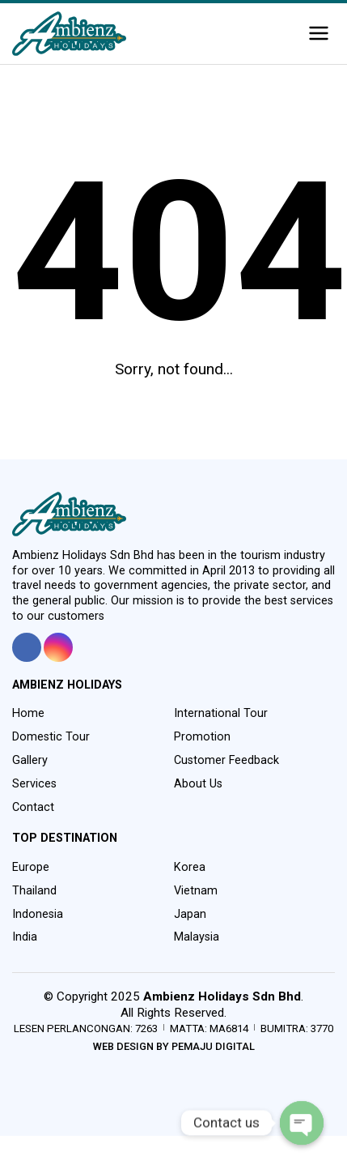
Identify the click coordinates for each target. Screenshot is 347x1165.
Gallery (30, 760)
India (24, 937)
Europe (30, 867)
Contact (33, 807)
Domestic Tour (51, 737)
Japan (190, 914)
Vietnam (196, 891)
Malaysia (196, 937)
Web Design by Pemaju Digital (174, 1046)
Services (34, 784)
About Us (198, 784)
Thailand (34, 891)
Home (28, 713)
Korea (189, 867)
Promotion (202, 737)
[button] (319, 34)
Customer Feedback (226, 760)
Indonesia (37, 914)
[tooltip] (26, 647)
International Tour (221, 713)
